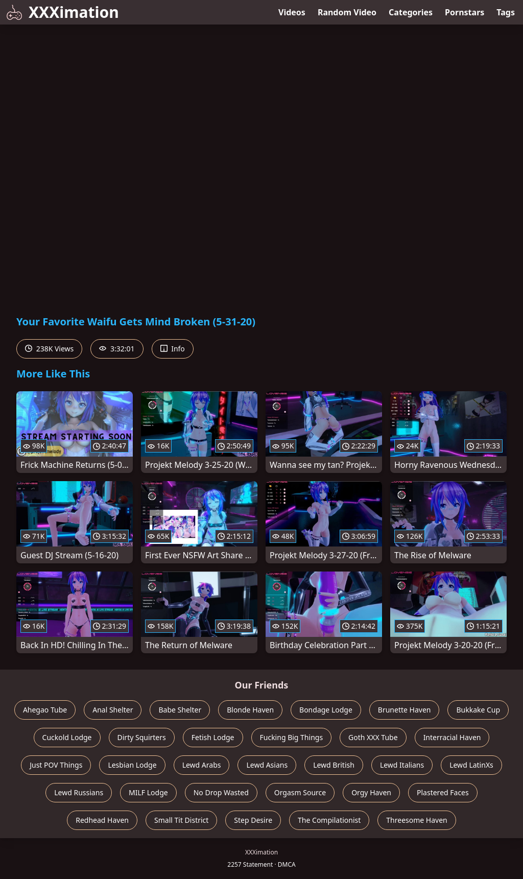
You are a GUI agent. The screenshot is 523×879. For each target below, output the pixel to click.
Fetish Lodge (213, 737)
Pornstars (464, 12)
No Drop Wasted (221, 792)
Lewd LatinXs (471, 765)
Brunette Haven (404, 710)
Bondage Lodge (325, 710)
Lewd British (333, 765)
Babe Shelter (179, 710)
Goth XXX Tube (373, 737)
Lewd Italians (402, 765)
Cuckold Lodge (67, 737)
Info (172, 348)
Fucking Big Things (291, 737)
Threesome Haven (416, 820)
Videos (291, 12)
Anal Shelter (112, 710)
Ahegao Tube (45, 710)
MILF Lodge (148, 792)
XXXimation (62, 12)
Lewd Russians (78, 792)
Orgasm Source (300, 792)
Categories (411, 12)
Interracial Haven (452, 737)
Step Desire (253, 820)
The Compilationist (329, 820)
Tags (505, 12)
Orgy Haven (371, 792)
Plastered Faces (443, 792)
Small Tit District (181, 820)
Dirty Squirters (141, 737)
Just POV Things (56, 765)
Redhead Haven (102, 820)
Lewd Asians (267, 765)
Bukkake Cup (478, 710)
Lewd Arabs (201, 765)
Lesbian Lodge (132, 765)
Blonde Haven (250, 710)
